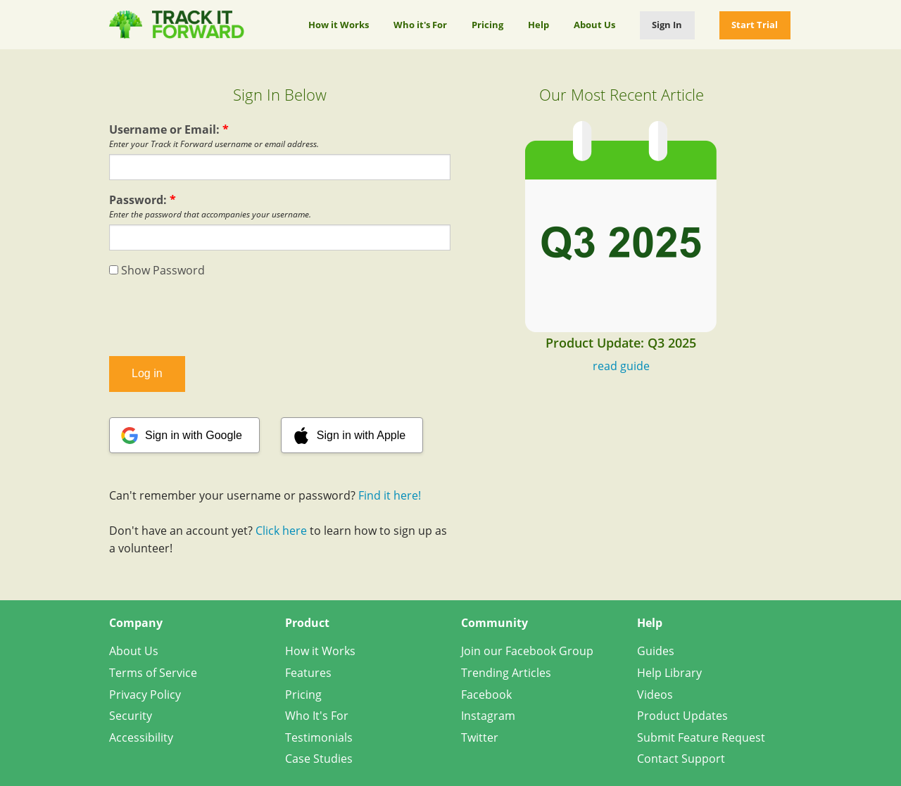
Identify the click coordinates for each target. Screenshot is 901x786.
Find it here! (389, 495)
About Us (594, 24)
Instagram (488, 715)
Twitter (479, 737)
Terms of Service (153, 672)
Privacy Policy (145, 694)
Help (538, 24)
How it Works (338, 24)
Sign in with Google (193, 435)
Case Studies (319, 758)
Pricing (487, 24)
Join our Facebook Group (527, 651)
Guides (655, 651)
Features (308, 672)
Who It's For (316, 715)
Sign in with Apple (361, 435)
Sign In (667, 24)
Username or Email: (169, 129)
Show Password (157, 270)
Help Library (669, 672)
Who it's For (420, 24)
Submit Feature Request (701, 737)
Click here (281, 530)
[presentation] (280, 317)
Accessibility (141, 737)
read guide (621, 366)
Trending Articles (506, 672)
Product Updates (682, 715)
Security (130, 715)
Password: (142, 200)
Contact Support (681, 758)
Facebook (486, 694)
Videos (655, 694)
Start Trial (754, 24)
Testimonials (319, 737)
